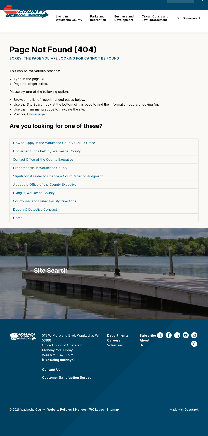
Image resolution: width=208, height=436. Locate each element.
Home (17, 218)
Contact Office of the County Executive (43, 159)
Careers (144, 5)
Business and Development (125, 21)
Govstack (191, 409)
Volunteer (115, 345)
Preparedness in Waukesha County (40, 168)
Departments (118, 335)
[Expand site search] (201, 5)
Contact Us (51, 370)
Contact (159, 5)
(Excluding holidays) (58, 360)
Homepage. (36, 114)
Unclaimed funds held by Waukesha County (47, 151)
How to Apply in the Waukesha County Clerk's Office (54, 143)
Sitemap (112, 409)
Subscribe (148, 335)
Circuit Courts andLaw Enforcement (156, 21)
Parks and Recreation (100, 21)
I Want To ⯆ (181, 5)
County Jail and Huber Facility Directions (44, 201)
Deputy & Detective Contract (35, 209)
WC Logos (96, 409)
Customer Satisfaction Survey (67, 377)
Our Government (189, 21)
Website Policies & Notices (67, 409)
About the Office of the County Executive (45, 184)
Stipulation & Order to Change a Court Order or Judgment (58, 176)
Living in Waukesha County (71, 21)
